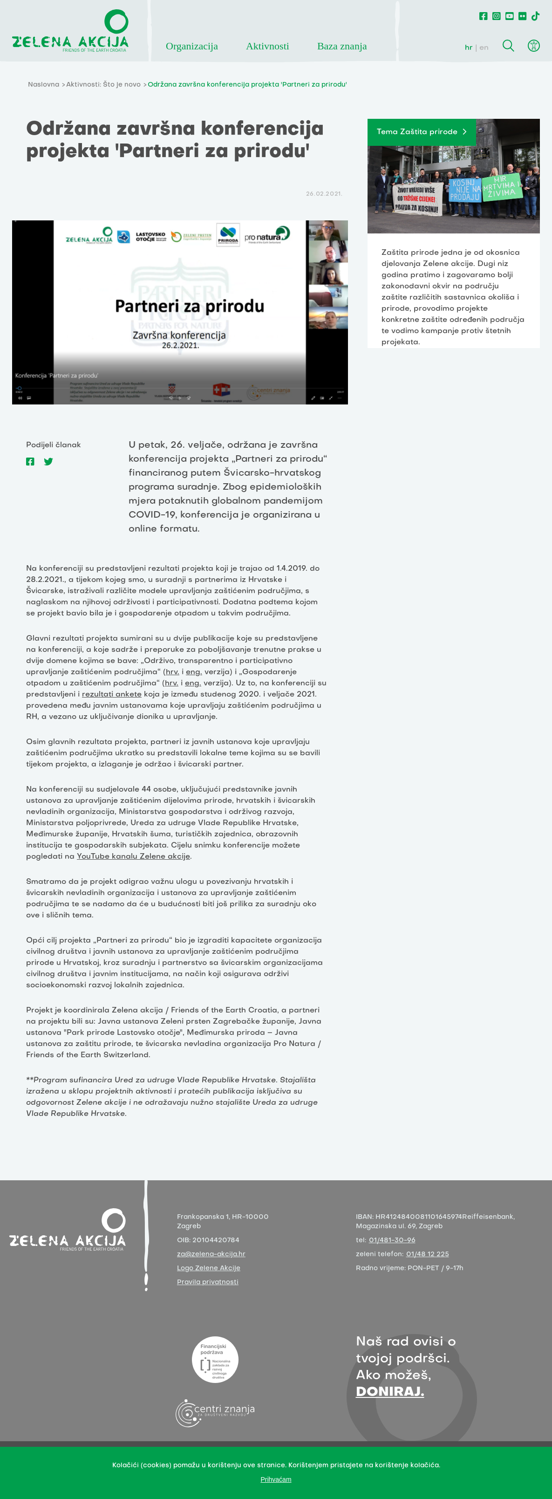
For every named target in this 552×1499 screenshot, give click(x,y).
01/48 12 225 (427, 1255)
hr (469, 48)
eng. (194, 672)
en (484, 48)
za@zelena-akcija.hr (211, 1255)
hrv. (172, 672)
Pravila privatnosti (208, 1283)
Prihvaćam (275, 1479)
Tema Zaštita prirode (417, 132)
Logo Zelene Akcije (208, 1269)
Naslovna (43, 85)
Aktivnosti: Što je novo (103, 85)
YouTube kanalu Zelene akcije (133, 857)
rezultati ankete (112, 694)
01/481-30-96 (392, 1241)
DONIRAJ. (390, 1392)
